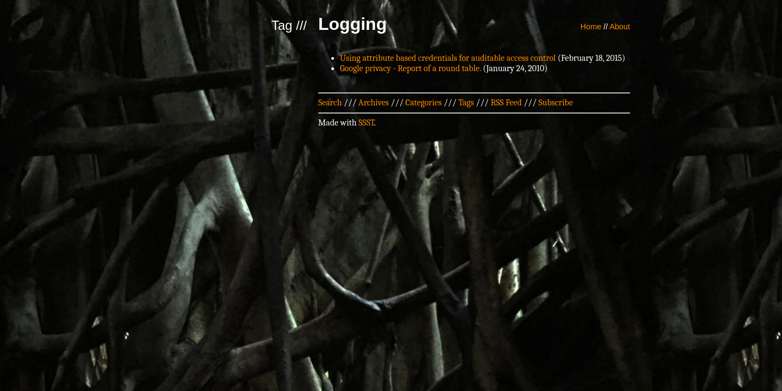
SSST (366, 123)
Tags (466, 103)
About (619, 26)
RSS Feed (506, 103)
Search (330, 103)
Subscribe (556, 103)
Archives (373, 103)
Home (591, 26)
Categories (424, 103)
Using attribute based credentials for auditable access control (448, 58)
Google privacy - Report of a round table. (410, 68)
